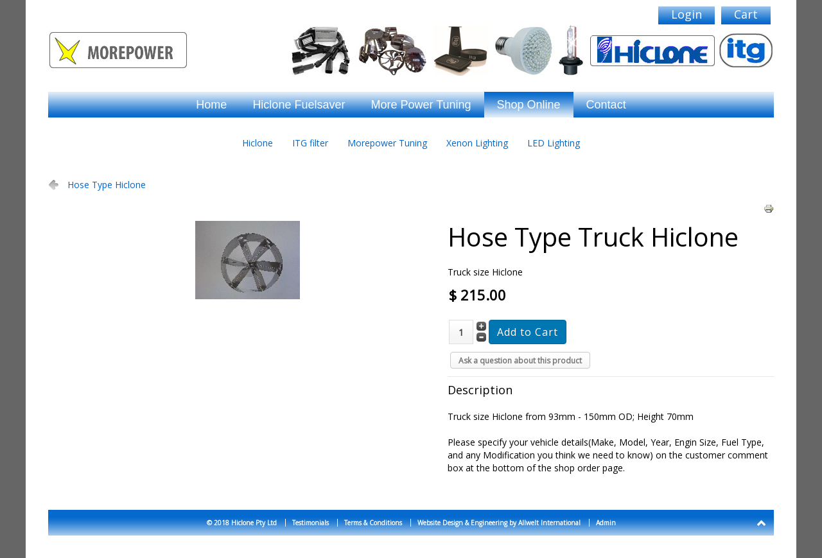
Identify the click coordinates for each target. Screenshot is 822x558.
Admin (606, 522)
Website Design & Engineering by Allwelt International (499, 522)
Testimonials (310, 522)
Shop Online (529, 104)
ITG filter (310, 143)
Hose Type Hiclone (106, 185)
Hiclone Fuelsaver (298, 104)
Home (211, 104)
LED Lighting (553, 143)
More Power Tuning (421, 104)
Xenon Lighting (477, 143)
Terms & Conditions (373, 522)
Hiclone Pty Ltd (254, 522)
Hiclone (257, 143)
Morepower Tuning (387, 143)
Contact (606, 104)
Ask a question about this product (520, 360)
